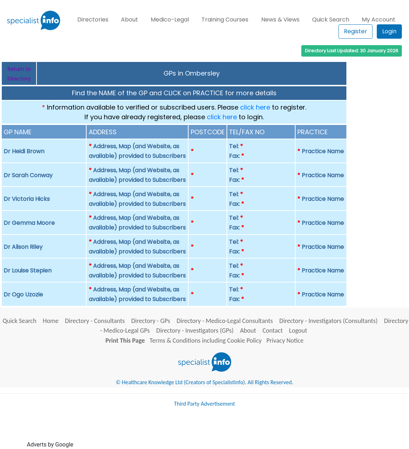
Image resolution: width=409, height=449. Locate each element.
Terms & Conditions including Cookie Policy (206, 340)
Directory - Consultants (95, 321)
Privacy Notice (284, 340)
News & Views (280, 19)
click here (255, 107)
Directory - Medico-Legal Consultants (224, 321)
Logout (298, 330)
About (129, 19)
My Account (378, 19)
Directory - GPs (150, 321)
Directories (92, 19)
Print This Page (125, 340)
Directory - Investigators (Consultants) (328, 321)
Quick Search (330, 19)
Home (51, 321)
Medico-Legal (170, 19)
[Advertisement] (205, 430)
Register (355, 31)
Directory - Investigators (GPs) (195, 330)
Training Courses (224, 19)
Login (389, 31)
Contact (272, 330)
